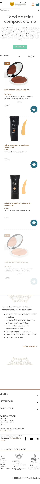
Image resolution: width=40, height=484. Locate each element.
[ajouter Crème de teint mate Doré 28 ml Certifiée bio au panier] (34, 164)
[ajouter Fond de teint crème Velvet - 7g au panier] (34, 109)
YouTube (31, 439)
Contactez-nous (6, 431)
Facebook (25, 441)
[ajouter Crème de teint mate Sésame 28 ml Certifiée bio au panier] (34, 223)
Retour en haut (30, 346)
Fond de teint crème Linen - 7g (16, 262)
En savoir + (20, 47)
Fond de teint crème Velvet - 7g (16, 90)
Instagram (37, 439)
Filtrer (31, 57)
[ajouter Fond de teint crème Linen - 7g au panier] (34, 281)
